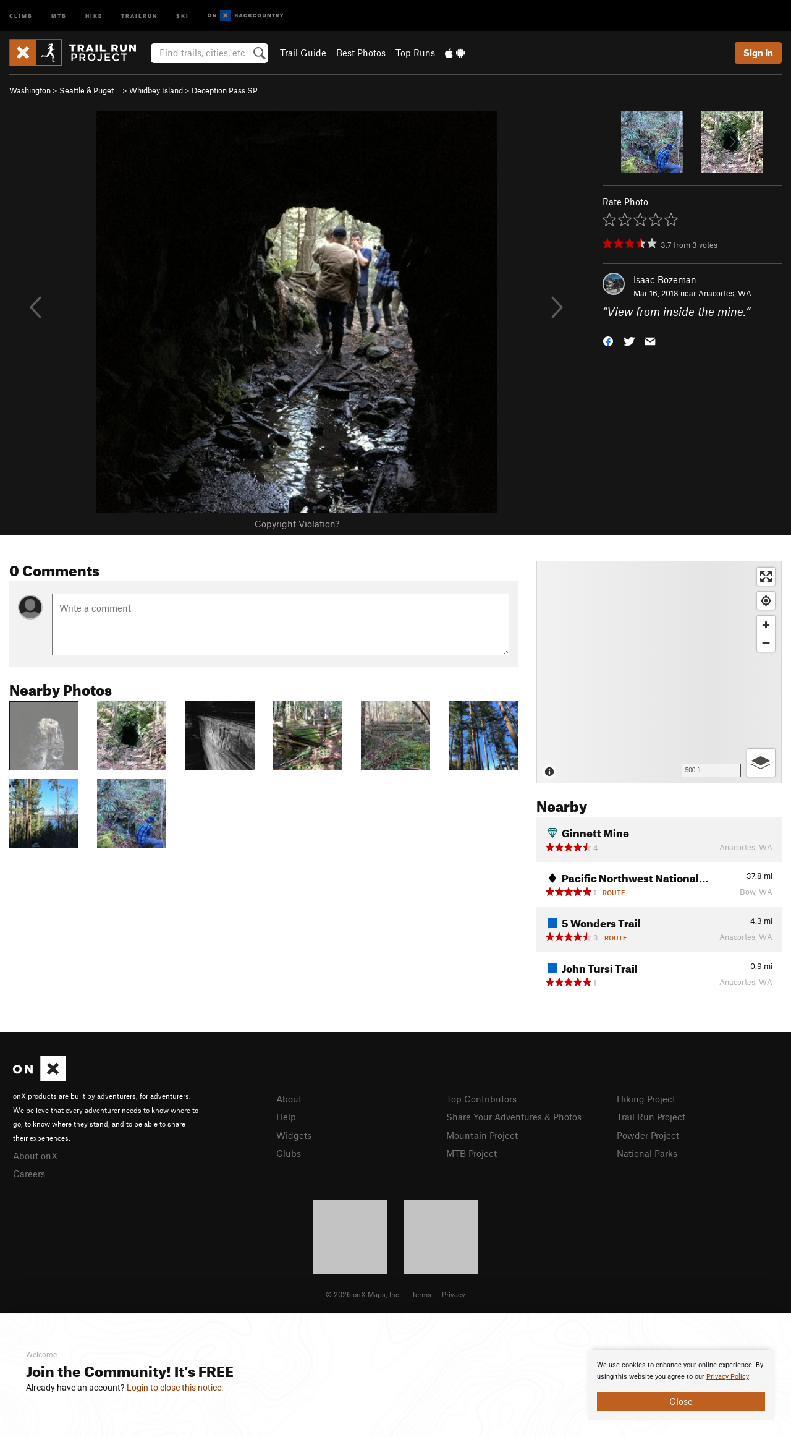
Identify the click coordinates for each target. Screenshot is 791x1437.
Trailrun (139, 15)
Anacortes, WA (724, 293)
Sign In (758, 52)
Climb (21, 15)
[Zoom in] (766, 625)
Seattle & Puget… (90, 90)
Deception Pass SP (225, 90)
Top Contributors (481, 1098)
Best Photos (361, 52)
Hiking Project (646, 1098)
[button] (608, 340)
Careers (29, 1173)
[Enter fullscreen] (766, 577)
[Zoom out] (766, 643)
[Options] (761, 763)
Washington (30, 90)
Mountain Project (482, 1135)
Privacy (453, 1294)
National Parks (647, 1153)
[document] (681, 1385)
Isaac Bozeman (664, 279)
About (289, 1098)
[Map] (659, 672)
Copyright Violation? (297, 523)
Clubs (288, 1153)
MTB (59, 15)
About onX (35, 1155)
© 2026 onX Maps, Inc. (363, 1294)
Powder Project (648, 1135)
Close (681, 1401)
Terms (421, 1294)
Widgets (293, 1135)
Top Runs (415, 52)
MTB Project (471, 1153)
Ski (182, 15)
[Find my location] (766, 601)
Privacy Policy (727, 1377)
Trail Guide (303, 52)
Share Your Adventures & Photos (514, 1116)
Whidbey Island (156, 90)
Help (286, 1116)
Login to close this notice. (175, 1387)
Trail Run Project (651, 1116)
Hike (94, 15)
